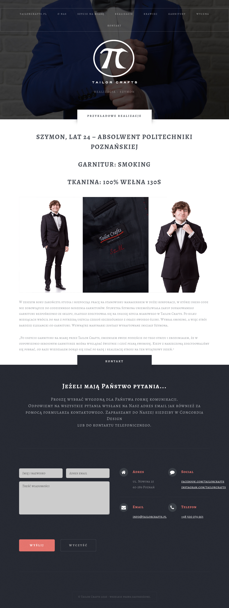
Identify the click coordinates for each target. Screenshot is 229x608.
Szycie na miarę (90, 13)
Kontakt (114, 25)
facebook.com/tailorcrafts (202, 481)
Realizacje (124, 13)
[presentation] (48, 525)
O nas (62, 13)
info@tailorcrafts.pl (150, 516)
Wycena (203, 13)
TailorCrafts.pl (33, 13)
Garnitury (177, 13)
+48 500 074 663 (192, 516)
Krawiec (151, 13)
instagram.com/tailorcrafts (203, 487)
